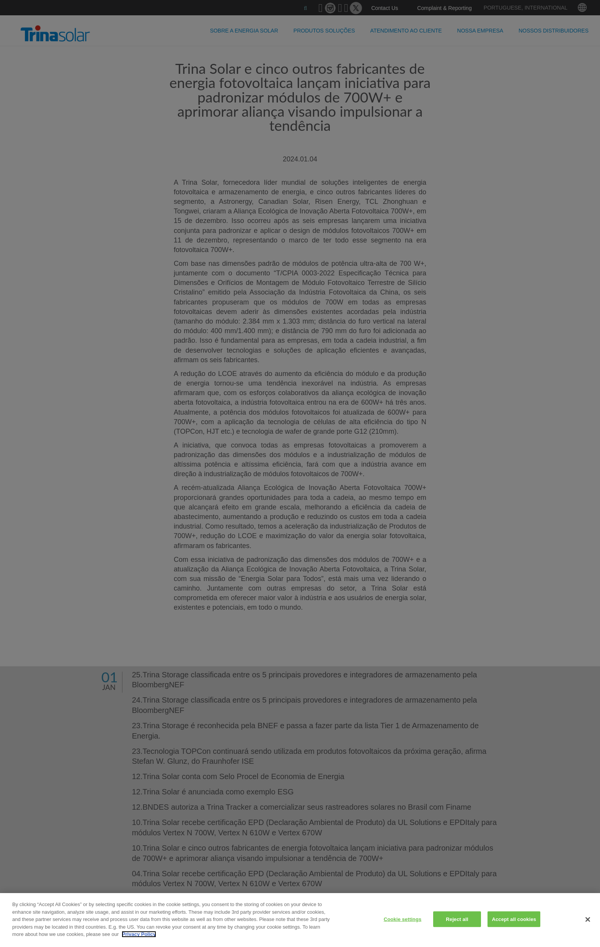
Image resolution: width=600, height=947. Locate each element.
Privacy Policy (139, 934)
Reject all (457, 919)
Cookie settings (403, 919)
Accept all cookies (514, 919)
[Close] (587, 919)
